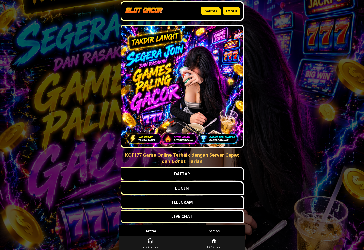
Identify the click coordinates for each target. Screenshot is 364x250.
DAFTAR (182, 174)
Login (231, 11)
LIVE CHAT (182, 216)
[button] (129, 86)
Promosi (214, 231)
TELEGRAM (182, 202)
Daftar (210, 11)
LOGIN (182, 188)
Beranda (213, 243)
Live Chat (150, 243)
